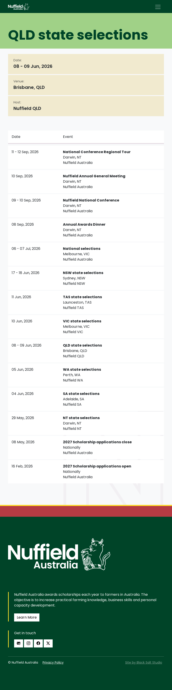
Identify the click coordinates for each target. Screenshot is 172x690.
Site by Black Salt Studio (143, 662)
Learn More (27, 617)
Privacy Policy (53, 662)
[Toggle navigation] (158, 7)
